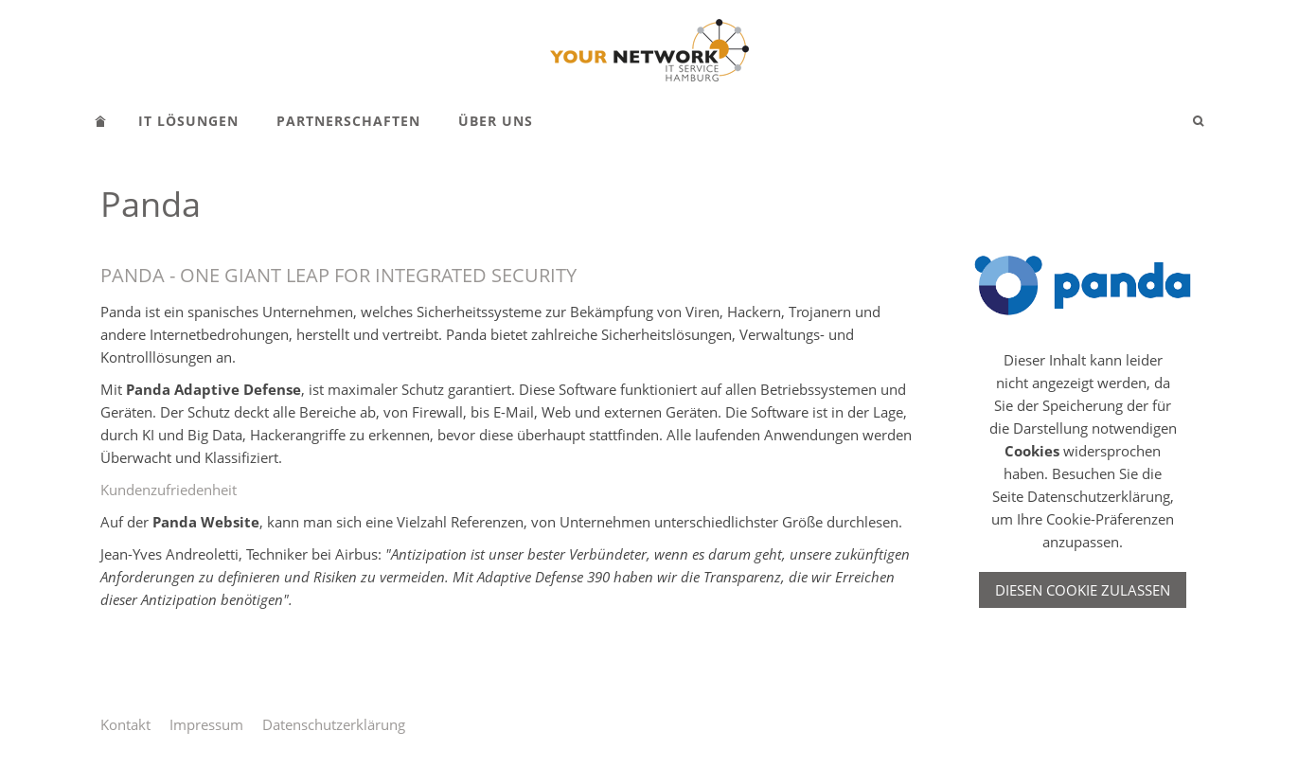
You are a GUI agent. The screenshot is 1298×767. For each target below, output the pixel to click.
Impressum (206, 724)
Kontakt (125, 724)
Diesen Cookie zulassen (1082, 589)
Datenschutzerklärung (333, 724)
